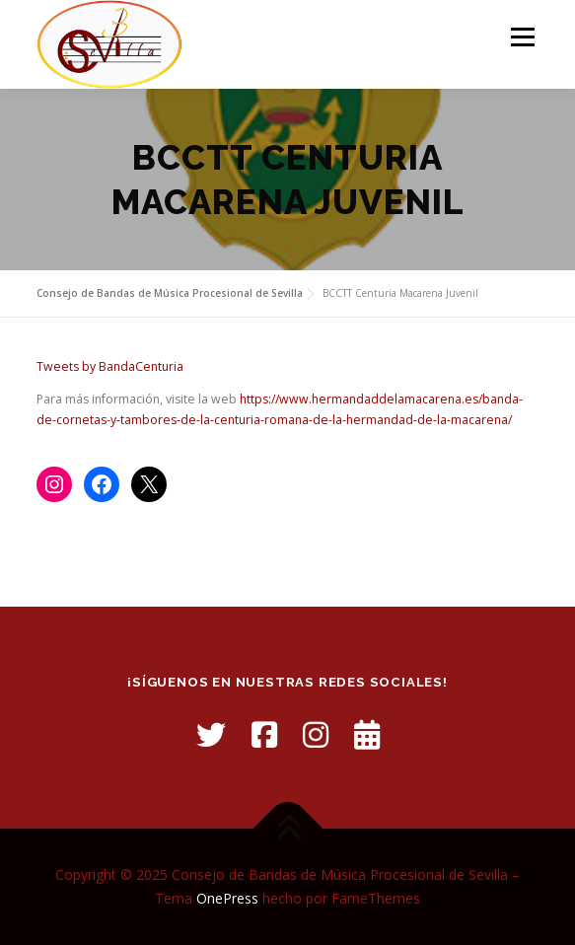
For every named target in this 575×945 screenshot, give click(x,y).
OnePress (227, 898)
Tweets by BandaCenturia (109, 366)
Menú (521, 37)
